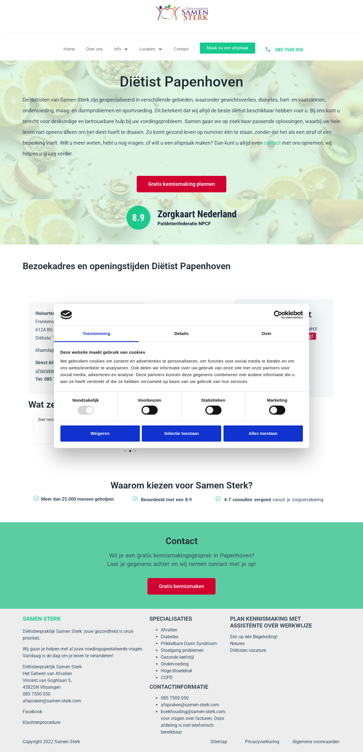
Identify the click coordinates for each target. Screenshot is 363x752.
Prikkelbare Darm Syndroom (189, 643)
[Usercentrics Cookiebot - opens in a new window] (278, 315)
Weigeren (99, 433)
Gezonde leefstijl (177, 657)
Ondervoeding (175, 664)
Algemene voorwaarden (315, 741)
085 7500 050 (175, 698)
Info (121, 49)
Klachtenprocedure (41, 722)
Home (69, 49)
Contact (181, 49)
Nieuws (237, 643)
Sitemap (218, 741)
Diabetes (169, 636)
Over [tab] (267, 333)
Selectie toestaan (181, 433)
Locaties (151, 49)
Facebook (32, 711)
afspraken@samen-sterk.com (52, 700)
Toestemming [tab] (96, 333)
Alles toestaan (263, 433)
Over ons (94, 49)
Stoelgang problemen (182, 650)
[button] (34, 429)
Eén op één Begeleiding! (253, 636)
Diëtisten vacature (248, 650)
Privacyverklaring (262, 741)
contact (272, 143)
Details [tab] (181, 333)
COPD (167, 677)
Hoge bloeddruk (176, 670)
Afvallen (169, 630)
